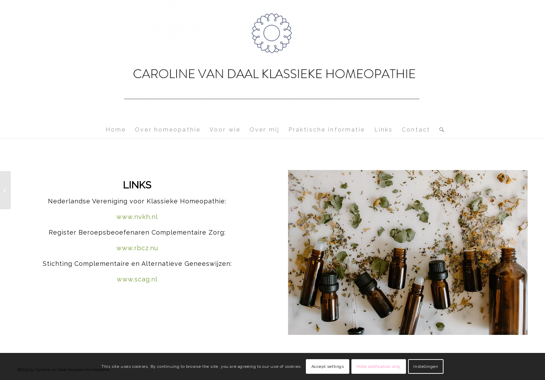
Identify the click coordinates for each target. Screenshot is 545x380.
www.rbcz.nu (137, 248)
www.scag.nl (137, 279)
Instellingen (425, 366)
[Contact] (5, 190)
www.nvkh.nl (137, 216)
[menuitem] (115, 129)
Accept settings (327, 366)
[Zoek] (439, 129)
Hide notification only (379, 366)
